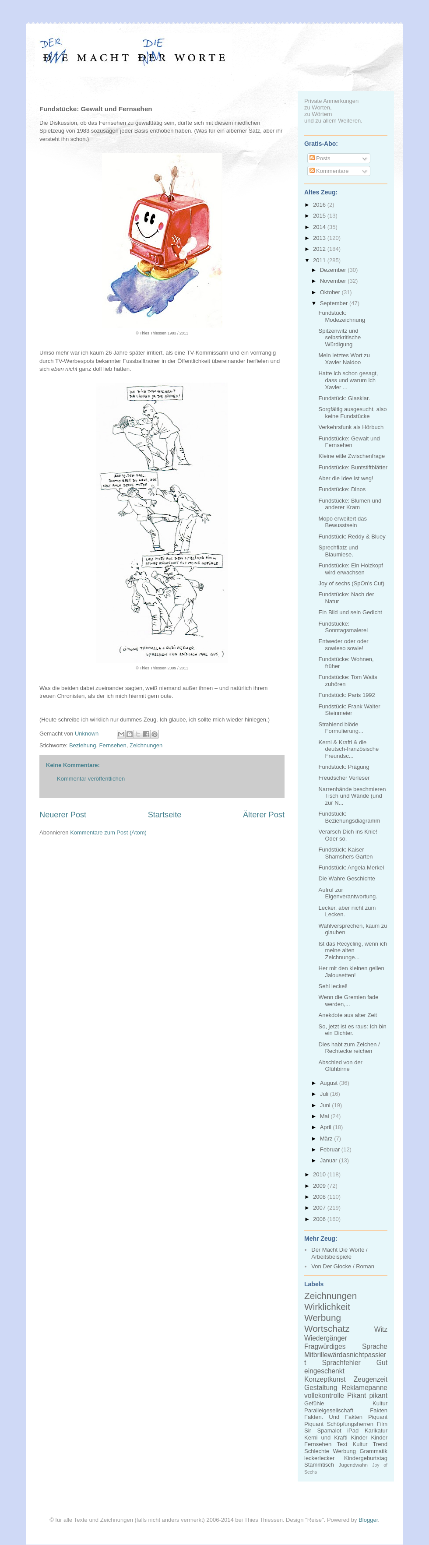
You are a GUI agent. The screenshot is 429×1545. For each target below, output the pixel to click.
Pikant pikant (367, 1395)
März (327, 1138)
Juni (326, 1105)
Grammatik (373, 1451)
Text (342, 1444)
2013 (320, 238)
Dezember (334, 270)
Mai (325, 1116)
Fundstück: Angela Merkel (351, 867)
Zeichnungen (146, 745)
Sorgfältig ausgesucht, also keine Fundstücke (352, 412)
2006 (320, 1219)
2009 (320, 1186)
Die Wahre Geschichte (346, 878)
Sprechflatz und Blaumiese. (338, 551)
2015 (320, 215)
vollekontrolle (324, 1395)
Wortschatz (327, 1328)
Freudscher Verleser (343, 777)
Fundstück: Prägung (343, 767)
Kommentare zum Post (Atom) (108, 832)
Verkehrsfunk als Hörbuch (350, 427)
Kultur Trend (370, 1444)
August (329, 1083)
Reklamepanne (364, 1387)
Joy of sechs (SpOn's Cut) (351, 583)
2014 (320, 227)
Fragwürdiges (324, 1346)
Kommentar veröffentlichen (91, 778)
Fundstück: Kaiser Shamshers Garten (345, 853)
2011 (320, 260)
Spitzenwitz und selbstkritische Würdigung (339, 337)
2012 (320, 249)
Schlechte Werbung (330, 1451)
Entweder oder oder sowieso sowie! (343, 644)
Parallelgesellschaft (328, 1410)
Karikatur (376, 1430)
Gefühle (314, 1403)
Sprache (374, 1346)
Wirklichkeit (327, 1307)
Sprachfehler (341, 1362)
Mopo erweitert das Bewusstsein (342, 522)
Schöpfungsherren (350, 1424)
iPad (353, 1430)
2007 (320, 1207)
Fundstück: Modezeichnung (341, 316)
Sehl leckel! (332, 986)
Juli (325, 1094)
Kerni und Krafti (326, 1437)
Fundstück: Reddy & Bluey (351, 536)
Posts (320, 158)
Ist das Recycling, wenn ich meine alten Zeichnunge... (352, 950)
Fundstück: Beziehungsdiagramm (349, 817)
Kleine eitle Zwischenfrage (351, 456)
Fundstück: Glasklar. (344, 398)
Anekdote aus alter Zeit (347, 1015)
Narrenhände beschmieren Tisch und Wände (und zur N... (352, 796)
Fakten (378, 1410)
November (334, 281)
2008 (320, 1196)
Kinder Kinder (369, 1437)
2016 (320, 204)
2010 (320, 1174)
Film (381, 1424)
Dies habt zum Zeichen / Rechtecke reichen (349, 1048)
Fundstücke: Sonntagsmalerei (343, 627)
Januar (329, 1160)
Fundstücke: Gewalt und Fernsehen (349, 442)
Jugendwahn (353, 1465)
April (326, 1127)
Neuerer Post (62, 814)
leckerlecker (319, 1458)
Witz (380, 1329)
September (334, 303)
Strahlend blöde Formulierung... (340, 728)
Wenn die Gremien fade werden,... (348, 1000)
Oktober (331, 292)
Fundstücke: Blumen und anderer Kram (349, 504)
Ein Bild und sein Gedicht (350, 612)
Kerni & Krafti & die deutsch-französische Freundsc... (348, 749)
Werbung (322, 1318)
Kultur (380, 1403)
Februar (330, 1149)
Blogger (368, 1520)
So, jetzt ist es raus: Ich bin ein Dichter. (352, 1030)
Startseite (165, 814)
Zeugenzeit (370, 1379)
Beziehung (82, 745)
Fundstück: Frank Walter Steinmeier (349, 710)
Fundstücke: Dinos (342, 489)
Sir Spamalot (322, 1430)
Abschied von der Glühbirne (340, 1066)
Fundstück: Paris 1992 (346, 695)
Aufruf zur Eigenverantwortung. (347, 893)
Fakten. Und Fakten (333, 1417)
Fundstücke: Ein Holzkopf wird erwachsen (350, 569)
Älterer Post (264, 814)
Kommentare (329, 171)
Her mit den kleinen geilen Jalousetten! (351, 971)
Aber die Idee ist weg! (345, 478)
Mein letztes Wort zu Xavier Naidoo (344, 359)
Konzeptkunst (325, 1379)
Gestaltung (320, 1387)
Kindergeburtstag (365, 1458)
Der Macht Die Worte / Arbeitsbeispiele (339, 1253)
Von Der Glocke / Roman (342, 1266)
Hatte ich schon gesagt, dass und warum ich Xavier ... (348, 380)
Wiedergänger (325, 1338)
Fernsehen (113, 745)
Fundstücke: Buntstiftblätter (352, 467)
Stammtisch (319, 1464)
